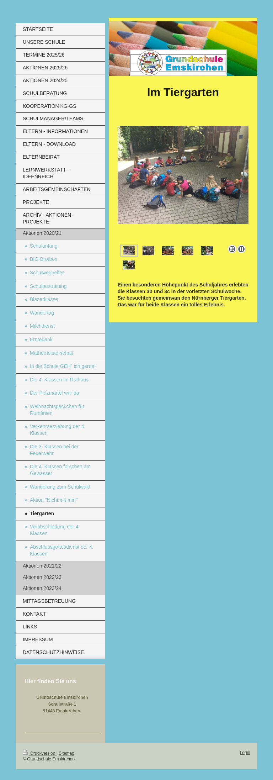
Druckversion (40, 753)
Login (245, 752)
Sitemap (66, 753)
